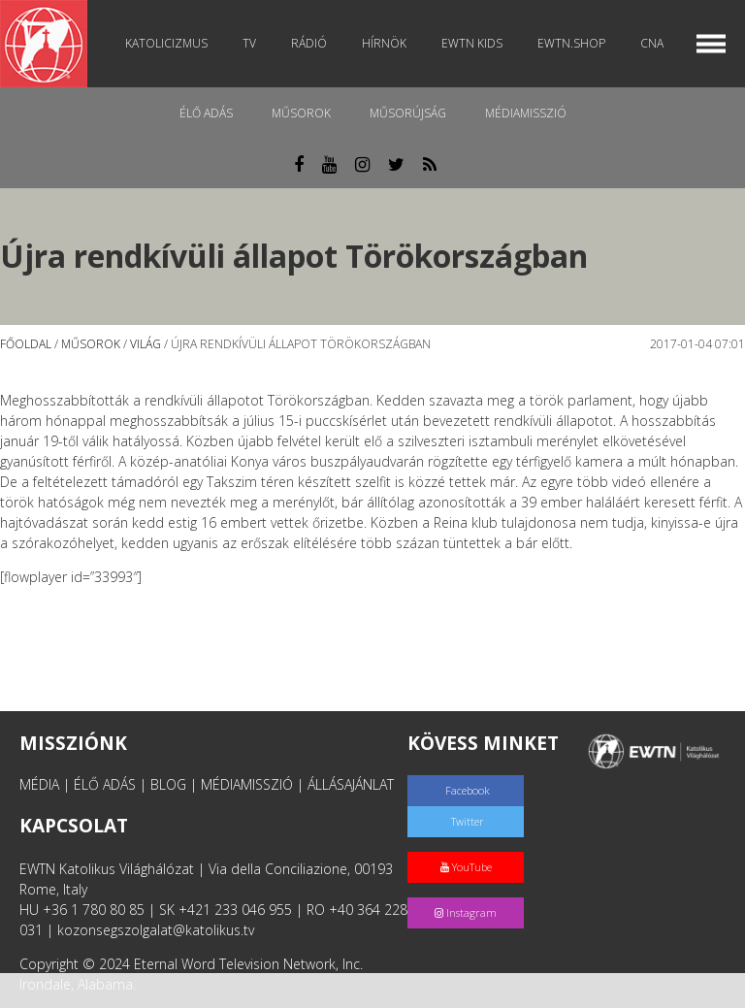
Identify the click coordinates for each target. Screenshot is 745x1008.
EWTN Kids (471, 43)
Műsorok (301, 113)
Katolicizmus (166, 43)
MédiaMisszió (526, 113)
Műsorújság (408, 113)
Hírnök (384, 43)
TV (249, 43)
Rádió (309, 43)
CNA (652, 43)
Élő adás (206, 113)
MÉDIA (39, 784)
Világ (145, 344)
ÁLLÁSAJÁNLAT (351, 784)
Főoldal (25, 344)
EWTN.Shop (571, 43)
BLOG (168, 784)
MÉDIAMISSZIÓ (247, 784)
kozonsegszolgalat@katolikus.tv (155, 930)
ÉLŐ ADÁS (105, 784)
